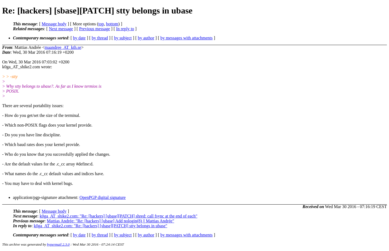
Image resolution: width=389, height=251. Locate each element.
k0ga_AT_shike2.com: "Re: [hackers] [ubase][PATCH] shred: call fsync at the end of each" (118, 216)
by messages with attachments (186, 38)
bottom (112, 24)
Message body (54, 24)
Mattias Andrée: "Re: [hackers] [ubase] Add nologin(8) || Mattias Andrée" (110, 221)
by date (79, 38)
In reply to (125, 28)
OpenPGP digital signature (102, 197)
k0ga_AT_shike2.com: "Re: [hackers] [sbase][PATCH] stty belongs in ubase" (100, 225)
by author (146, 38)
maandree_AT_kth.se (63, 47)
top (101, 24)
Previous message (94, 28)
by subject (123, 38)
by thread (100, 38)
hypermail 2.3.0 (58, 244)
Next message (61, 28)
